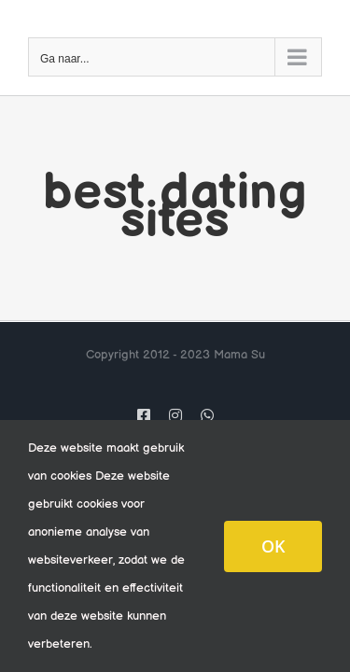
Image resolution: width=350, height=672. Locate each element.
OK (273, 546)
